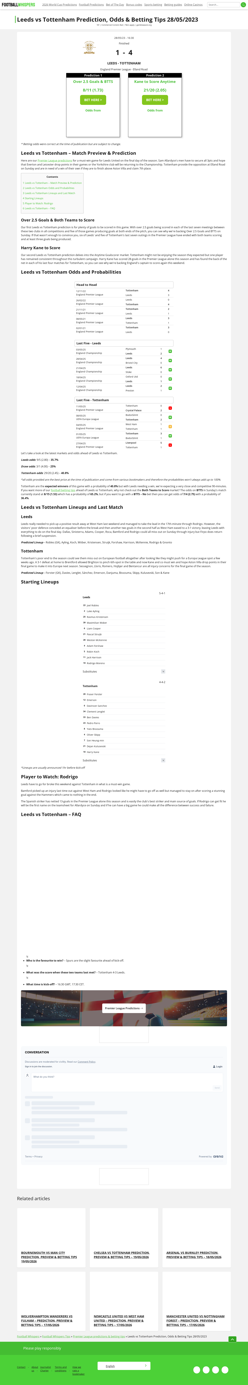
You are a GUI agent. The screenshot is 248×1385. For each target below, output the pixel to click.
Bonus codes (134, 4)
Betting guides (173, 4)
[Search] (223, 4)
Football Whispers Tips (56, 1336)
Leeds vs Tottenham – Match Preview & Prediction (52, 182)
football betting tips (63, 490)
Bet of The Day (115, 4)
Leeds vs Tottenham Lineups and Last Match (49, 193)
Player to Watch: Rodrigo (38, 203)
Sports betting (153, 4)
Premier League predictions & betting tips (99, 1336)
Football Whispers (28, 1336)
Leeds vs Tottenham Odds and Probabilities (48, 188)
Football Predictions (91, 4)
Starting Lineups (33, 198)
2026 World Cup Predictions (59, 4)
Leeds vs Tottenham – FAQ (39, 208)
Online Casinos (193, 4)
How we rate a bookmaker (78, 1371)
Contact (21, 1367)
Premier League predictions (55, 160)
